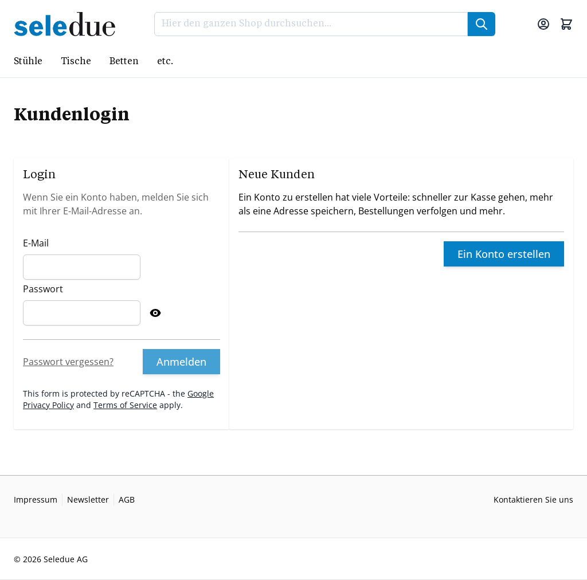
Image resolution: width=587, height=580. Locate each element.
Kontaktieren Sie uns (533, 499)
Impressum (35, 499)
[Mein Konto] (543, 24)
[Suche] (481, 24)
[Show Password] (155, 313)
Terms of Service (125, 404)
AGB (127, 499)
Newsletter (88, 499)
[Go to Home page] (68, 24)
